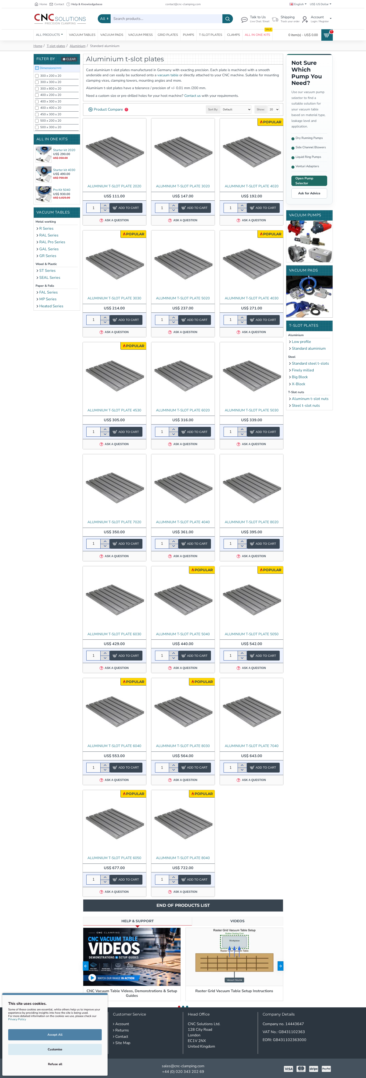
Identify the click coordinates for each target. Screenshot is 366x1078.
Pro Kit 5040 (61, 190)
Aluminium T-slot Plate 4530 (114, 410)
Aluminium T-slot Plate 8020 (252, 522)
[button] (280, 966)
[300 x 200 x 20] (37, 76)
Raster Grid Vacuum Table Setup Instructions (234, 991)
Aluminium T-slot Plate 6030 (114, 634)
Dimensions (51, 68)
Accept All (54, 1035)
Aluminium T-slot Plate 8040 (183, 858)
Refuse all (55, 1064)
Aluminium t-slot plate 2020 (114, 186)
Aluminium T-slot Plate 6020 (183, 410)
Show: (261, 109)
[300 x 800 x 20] (37, 89)
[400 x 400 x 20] (37, 108)
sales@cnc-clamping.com (183, 1066)
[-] (104, 210)
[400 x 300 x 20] (37, 101)
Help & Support (137, 921)
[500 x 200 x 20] (37, 121)
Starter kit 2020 (64, 150)
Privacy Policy (17, 1019)
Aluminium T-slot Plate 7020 (114, 522)
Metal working (46, 222)
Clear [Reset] (71, 59)
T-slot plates (56, 46)
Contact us (192, 95)
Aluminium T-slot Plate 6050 (114, 858)
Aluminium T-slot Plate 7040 (252, 746)
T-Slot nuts (296, 392)
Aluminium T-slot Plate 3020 (183, 186)
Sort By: (213, 109)
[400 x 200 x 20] (37, 95)
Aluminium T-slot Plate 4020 (252, 186)
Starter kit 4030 (64, 170)
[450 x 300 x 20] (37, 114)
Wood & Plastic (46, 264)
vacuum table (167, 75)
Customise (55, 1049)
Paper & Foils (45, 286)
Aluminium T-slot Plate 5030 (252, 410)
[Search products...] (227, 18)
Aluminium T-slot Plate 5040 (183, 634)
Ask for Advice (309, 193)
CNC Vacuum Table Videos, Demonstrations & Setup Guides (132, 993)
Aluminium (78, 46)
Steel (291, 357)
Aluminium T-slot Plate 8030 (183, 746)
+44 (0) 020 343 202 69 (183, 1071)
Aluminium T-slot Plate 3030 (114, 298)
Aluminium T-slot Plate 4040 (183, 522)
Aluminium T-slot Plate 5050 (252, 634)
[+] (104, 205)
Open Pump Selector (304, 180)
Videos (237, 921)
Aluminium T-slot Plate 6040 (114, 746)
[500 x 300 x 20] (37, 127)
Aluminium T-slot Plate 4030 (252, 298)
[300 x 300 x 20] (37, 82)
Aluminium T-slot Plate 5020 (183, 298)
